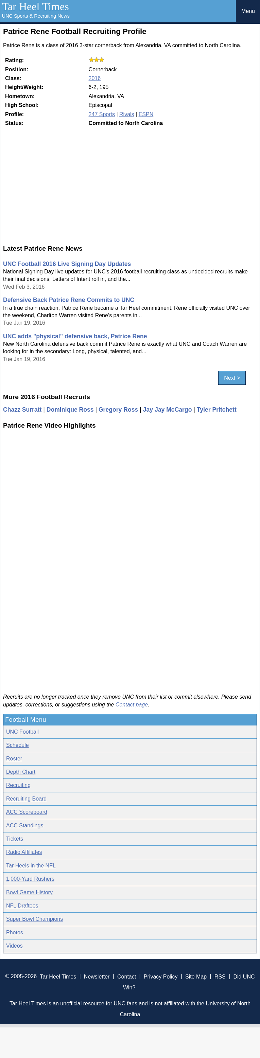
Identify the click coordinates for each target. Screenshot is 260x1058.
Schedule (17, 745)
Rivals (126, 114)
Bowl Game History (29, 892)
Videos (14, 946)
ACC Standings (24, 825)
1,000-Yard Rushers (30, 879)
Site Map (196, 976)
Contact (126, 976)
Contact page (132, 704)
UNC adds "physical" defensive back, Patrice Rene (75, 336)
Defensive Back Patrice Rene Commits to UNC (68, 300)
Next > (232, 378)
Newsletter (97, 976)
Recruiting (18, 785)
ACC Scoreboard (26, 812)
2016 (95, 78)
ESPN (146, 114)
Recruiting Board (26, 799)
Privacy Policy (161, 976)
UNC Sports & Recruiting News (36, 16)
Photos (14, 932)
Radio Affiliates (24, 852)
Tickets (14, 839)
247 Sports (102, 114)
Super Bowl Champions (34, 919)
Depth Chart (20, 772)
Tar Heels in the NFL (31, 865)
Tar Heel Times (35, 6)
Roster (14, 758)
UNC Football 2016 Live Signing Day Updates (67, 264)
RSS (220, 976)
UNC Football (22, 732)
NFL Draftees (22, 906)
